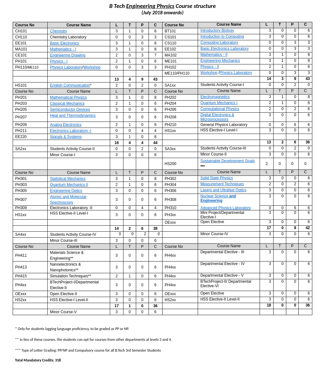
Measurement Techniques (222, 184)
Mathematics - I (63, 49)
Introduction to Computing (222, 36)
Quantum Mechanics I (218, 103)
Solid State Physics (216, 178)
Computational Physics (219, 109)
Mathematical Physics (68, 97)
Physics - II (209, 66)
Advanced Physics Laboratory (225, 208)
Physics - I (58, 61)
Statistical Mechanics (67, 178)
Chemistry (58, 31)
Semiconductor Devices (70, 109)
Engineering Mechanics (220, 60)
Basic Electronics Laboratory (224, 48)
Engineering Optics (66, 191)
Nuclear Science (218, 198)
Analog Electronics (65, 124)
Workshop (92, 67)
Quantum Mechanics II (69, 184)
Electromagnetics (214, 97)
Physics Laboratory (66, 67)
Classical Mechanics (67, 103)
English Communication (70, 85)
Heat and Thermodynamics (73, 115)
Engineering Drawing (67, 55)
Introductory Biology (217, 30)
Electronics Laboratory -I (70, 131)
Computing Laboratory (219, 42)
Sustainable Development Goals (227, 161)
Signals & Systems (66, 137)
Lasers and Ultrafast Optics (223, 190)
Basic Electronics (64, 43)
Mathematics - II (213, 54)
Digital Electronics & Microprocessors (217, 117)
